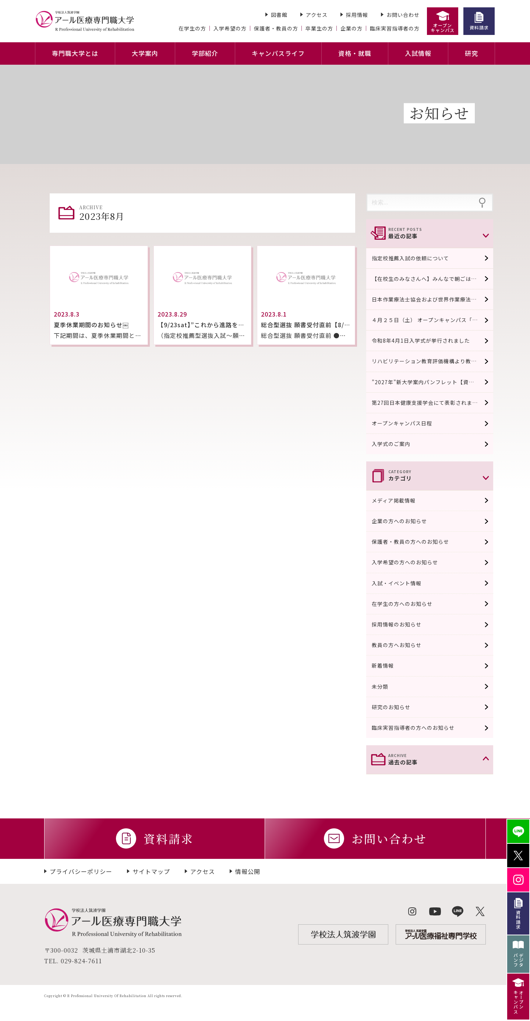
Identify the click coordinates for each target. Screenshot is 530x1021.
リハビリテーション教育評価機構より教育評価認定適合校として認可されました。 (432, 361)
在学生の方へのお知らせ (408, 603)
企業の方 (351, 28)
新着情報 (389, 665)
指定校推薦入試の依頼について (410, 258)
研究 (471, 53)
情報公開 (247, 871)
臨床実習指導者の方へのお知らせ (419, 727)
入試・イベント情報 (402, 583)
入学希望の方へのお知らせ (411, 562)
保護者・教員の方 (276, 28)
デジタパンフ (518, 960)
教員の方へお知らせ (402, 645)
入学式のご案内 (391, 443)
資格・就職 (354, 53)
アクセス (317, 14)
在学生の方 (192, 28)
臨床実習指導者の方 (395, 28)
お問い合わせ (403, 14)
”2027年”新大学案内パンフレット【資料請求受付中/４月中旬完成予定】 (432, 382)
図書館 (279, 14)
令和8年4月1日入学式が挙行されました (421, 340)
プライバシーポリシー (81, 871)
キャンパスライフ (278, 53)
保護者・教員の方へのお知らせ (416, 541)
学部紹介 (205, 53)
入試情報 (418, 53)
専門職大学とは (75, 53)
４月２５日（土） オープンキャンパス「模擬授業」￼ (432, 320)
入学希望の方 (230, 28)
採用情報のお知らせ (402, 624)
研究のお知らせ (397, 707)
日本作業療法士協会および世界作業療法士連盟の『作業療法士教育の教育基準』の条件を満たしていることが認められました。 (432, 299)
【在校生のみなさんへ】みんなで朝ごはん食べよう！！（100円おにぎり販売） (432, 278)
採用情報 (357, 14)
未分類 (386, 686)
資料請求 (479, 27)
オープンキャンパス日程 (402, 423)
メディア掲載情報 (399, 500)
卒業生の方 (319, 28)
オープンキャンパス (443, 27)
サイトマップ (151, 871)
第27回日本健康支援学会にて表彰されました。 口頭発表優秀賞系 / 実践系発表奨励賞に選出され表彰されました (432, 402)
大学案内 (145, 53)
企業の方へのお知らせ (405, 521)
